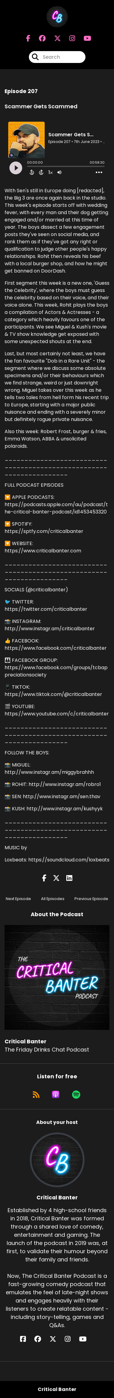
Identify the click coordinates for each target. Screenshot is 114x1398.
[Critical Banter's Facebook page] (28, 38)
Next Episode (18, 898)
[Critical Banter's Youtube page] (83, 38)
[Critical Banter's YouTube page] (86, 1339)
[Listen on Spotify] (76, 1094)
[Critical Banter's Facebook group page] (39, 38)
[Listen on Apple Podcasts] (55, 1094)
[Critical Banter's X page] (54, 38)
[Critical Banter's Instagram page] (68, 38)
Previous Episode (91, 898)
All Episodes (52, 898)
